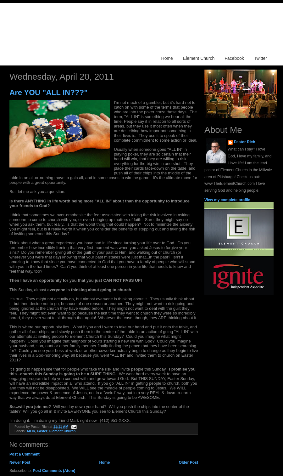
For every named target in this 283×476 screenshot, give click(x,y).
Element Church (198, 58)
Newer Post (19, 462)
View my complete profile (227, 200)
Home (167, 58)
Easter (42, 431)
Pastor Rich (244, 142)
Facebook (234, 58)
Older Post (188, 462)
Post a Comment (24, 454)
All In (30, 431)
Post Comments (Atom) (54, 470)
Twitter (260, 58)
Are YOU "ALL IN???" (48, 92)
